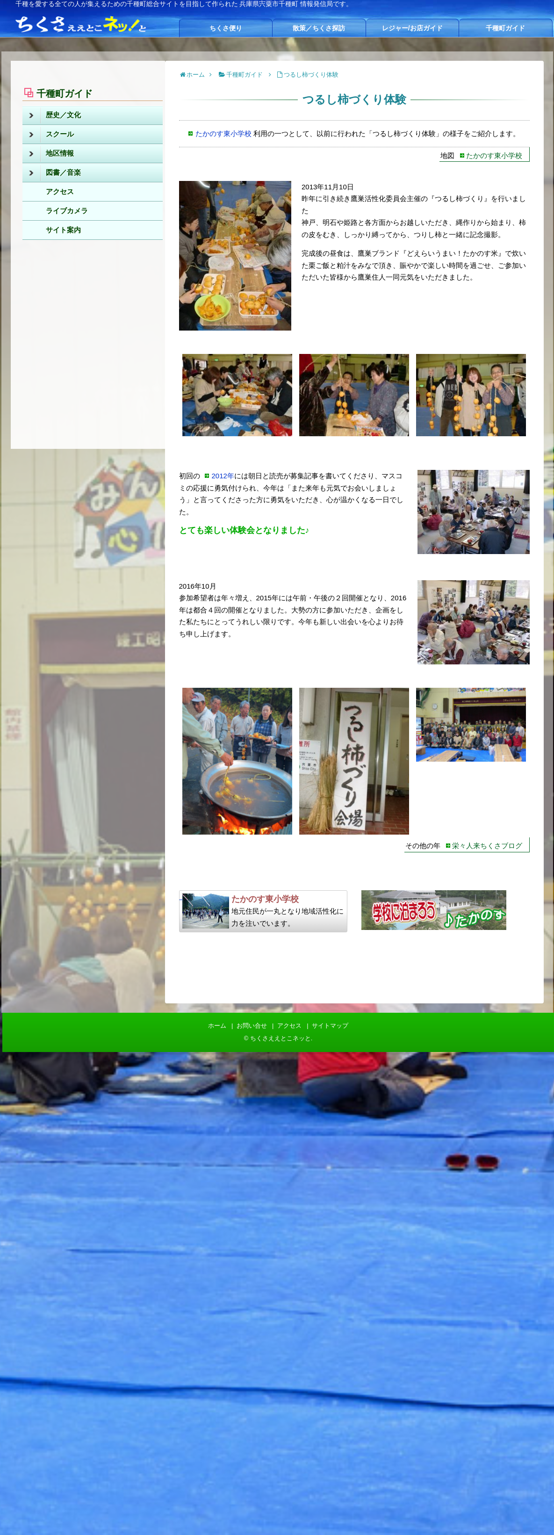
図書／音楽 (55, 173)
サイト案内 (63, 230)
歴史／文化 (55, 115)
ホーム (217, 1025)
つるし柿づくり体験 (311, 74)
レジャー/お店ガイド (412, 28)
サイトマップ (330, 1025)
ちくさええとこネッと (280, 1038)
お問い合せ (252, 1025)
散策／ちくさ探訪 (319, 28)
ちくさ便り (225, 28)
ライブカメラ (67, 211)
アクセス (60, 191)
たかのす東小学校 (223, 133)
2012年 (223, 476)
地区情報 (51, 154)
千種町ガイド (505, 28)
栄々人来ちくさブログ (487, 846)
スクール (51, 135)
